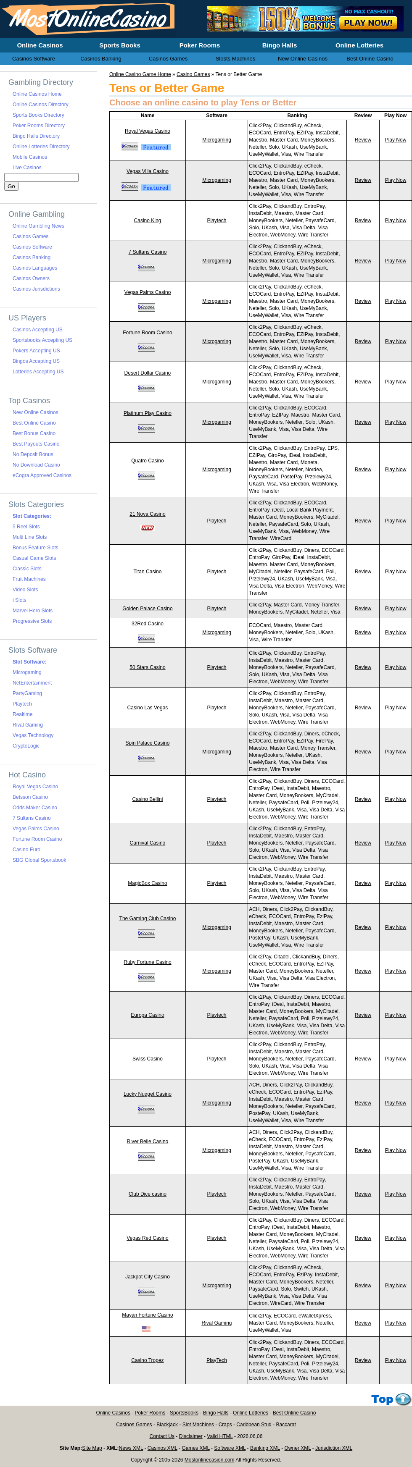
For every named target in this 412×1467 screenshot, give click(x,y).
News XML (131, 1448)
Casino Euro (26, 850)
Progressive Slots (32, 621)
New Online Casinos (35, 412)
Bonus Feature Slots (35, 548)
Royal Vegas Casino (147, 131)
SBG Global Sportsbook (39, 860)
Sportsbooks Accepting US (42, 340)
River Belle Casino (148, 1141)
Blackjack (167, 1425)
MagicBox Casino (147, 883)
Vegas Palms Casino (147, 292)
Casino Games (193, 74)
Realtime (22, 714)
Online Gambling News (38, 226)
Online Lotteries (250, 1413)
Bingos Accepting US (36, 361)
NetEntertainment (32, 683)
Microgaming (216, 140)
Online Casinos (113, 1413)
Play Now (396, 140)
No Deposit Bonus (33, 454)
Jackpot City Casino (147, 1277)
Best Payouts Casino (36, 444)
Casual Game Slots (34, 558)
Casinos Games (30, 236)
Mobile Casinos (30, 157)
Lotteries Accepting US (38, 372)
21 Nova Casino (147, 514)
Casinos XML (162, 1448)
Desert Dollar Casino (147, 373)
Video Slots (25, 590)
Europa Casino (147, 1015)
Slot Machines (198, 1425)
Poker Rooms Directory (39, 126)
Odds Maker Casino (35, 808)
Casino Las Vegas (147, 708)
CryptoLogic (26, 746)
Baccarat (286, 1425)
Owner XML (298, 1448)
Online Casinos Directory (41, 105)
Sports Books (119, 45)
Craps (225, 1425)
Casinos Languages (35, 268)
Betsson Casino (30, 797)
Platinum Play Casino (148, 413)
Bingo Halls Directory (36, 136)
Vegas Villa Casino (148, 171)
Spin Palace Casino (148, 743)
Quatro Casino (147, 461)
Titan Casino (147, 572)
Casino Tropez (147, 1360)
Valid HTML (219, 1436)
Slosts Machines (236, 58)
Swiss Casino (147, 1059)
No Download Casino (36, 465)
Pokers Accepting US (36, 351)
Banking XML (265, 1448)
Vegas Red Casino (147, 1238)
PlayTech (216, 1360)
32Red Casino (148, 624)
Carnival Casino (148, 843)
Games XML (195, 1448)
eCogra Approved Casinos (42, 475)
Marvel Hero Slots (33, 611)
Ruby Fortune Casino (147, 962)
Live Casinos (27, 168)
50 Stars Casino (147, 667)
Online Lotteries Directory (41, 147)
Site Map (92, 1448)
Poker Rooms (150, 1413)
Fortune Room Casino (147, 333)
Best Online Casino (34, 423)
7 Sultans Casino (148, 252)
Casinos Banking (31, 257)
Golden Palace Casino (147, 608)
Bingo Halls (216, 1413)
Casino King (147, 220)
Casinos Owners (31, 278)
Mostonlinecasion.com (210, 1460)
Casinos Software (32, 247)
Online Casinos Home (37, 94)
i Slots (19, 600)
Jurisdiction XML (333, 1448)
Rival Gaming (217, 1323)
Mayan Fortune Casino (147, 1315)
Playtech (217, 220)
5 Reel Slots (26, 527)
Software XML (230, 1448)
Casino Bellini (147, 799)
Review (363, 140)
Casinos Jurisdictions (36, 289)
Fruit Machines (29, 579)
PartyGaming (27, 693)
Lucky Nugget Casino (148, 1094)
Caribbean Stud (253, 1425)
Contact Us (162, 1436)
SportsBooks (184, 1413)
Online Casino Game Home (140, 74)
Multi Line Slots (30, 537)
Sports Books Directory (38, 115)
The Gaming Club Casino (147, 918)
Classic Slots (27, 569)
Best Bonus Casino (34, 433)
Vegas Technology (33, 735)
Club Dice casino (147, 1194)
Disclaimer (191, 1436)
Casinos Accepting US (38, 330)
